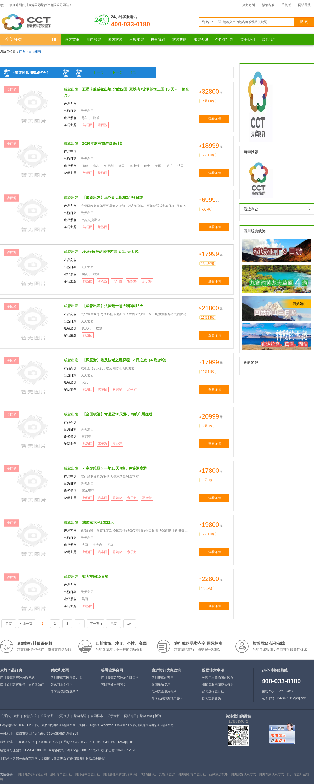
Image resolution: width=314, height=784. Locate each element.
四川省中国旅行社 (87, 774)
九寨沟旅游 (167, 774)
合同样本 (97, 716)
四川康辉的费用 (162, 678)
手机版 (286, 5)
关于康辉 (113, 716)
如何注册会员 (211, 698)
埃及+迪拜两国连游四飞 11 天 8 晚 (110, 252)
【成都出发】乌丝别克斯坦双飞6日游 (112, 197)
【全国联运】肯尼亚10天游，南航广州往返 (117, 414)
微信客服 (268, 5)
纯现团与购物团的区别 (217, 678)
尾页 (113, 623)
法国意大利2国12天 (98, 522)
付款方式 (30, 716)
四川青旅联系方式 (271, 774)
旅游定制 (248, 5)
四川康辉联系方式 (243, 774)
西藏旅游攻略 (218, 774)
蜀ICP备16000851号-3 (83, 750)
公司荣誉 (47, 716)
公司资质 (63, 716)
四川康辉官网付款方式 (66, 678)
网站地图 (130, 716)
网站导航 (304, 5)
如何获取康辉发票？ (65, 691)
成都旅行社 (148, 774)
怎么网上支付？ (61, 684)
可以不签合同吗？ (113, 684)
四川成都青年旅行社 (192, 774)
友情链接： (8, 774)
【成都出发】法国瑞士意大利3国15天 (112, 306)
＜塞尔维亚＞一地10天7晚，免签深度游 (114, 468)
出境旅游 (35, 51)
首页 (22, 51)
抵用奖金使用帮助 (164, 691)
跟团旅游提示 (161, 684)
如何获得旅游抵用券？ (167, 698)
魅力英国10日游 (95, 576)
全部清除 (309, 209)
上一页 (98, 72)
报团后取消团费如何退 (217, 684)
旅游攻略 (146, 716)
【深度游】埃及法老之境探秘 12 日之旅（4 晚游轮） (125, 360)
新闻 (158, 716)
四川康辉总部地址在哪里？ (120, 678)
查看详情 (214, 119)
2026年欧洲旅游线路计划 (102, 143)
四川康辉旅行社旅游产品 (17, 678)
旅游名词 (80, 716)
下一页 (117, 72)
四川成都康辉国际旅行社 (120, 774)
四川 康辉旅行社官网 (32, 774)
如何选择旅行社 (213, 691)
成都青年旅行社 (61, 774)
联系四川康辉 (10, 716)
